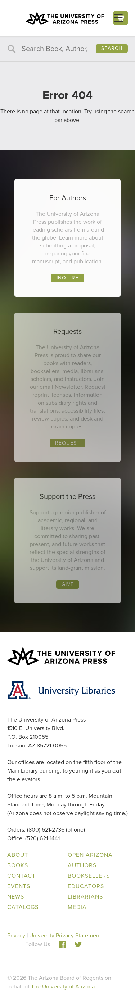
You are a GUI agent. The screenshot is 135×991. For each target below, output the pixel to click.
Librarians (85, 896)
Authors (82, 865)
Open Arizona (90, 855)
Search (111, 48)
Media (77, 907)
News (15, 896)
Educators (86, 886)
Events (18, 886)
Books (17, 865)
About (17, 855)
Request (67, 443)
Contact (21, 876)
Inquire (67, 278)
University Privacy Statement (65, 935)
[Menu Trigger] (118, 18)
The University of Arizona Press (65, 18)
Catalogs (23, 907)
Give (68, 584)
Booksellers (89, 876)
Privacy (16, 935)
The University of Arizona (63, 986)
